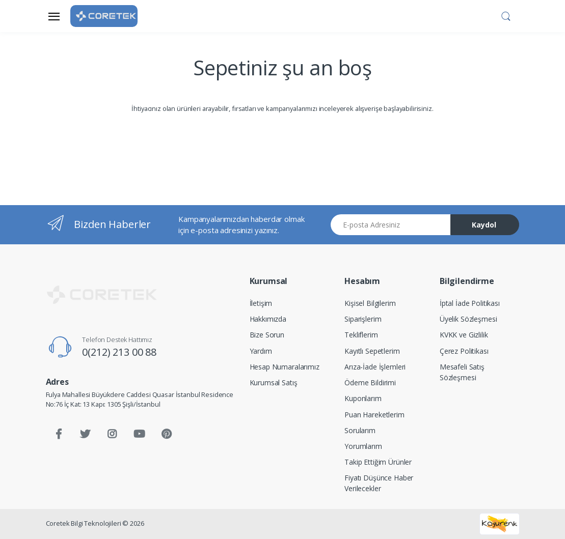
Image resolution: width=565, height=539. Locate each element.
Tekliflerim (361, 334)
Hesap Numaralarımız (284, 367)
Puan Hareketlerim (374, 414)
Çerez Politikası (464, 351)
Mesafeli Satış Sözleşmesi (462, 372)
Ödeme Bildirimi (370, 382)
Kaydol (484, 225)
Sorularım (359, 430)
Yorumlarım (363, 446)
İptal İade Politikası (470, 303)
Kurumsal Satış (274, 382)
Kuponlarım (363, 398)
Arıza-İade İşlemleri (375, 367)
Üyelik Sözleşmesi (468, 319)
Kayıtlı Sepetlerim (371, 351)
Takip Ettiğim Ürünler (378, 462)
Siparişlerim (362, 319)
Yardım (261, 351)
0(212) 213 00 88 (119, 352)
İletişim (261, 303)
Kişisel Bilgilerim (369, 303)
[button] (506, 15)
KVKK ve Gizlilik (464, 334)
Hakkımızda (268, 319)
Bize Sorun (267, 334)
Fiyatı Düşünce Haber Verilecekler (378, 483)
